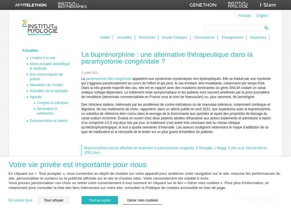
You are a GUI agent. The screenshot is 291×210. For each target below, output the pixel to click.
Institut (105, 37)
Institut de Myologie (41, 27)
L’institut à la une (42, 58)
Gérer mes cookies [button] (142, 200)
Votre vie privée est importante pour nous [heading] (78, 165)
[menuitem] (244, 15)
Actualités (124, 37)
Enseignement (233, 37)
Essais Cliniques (174, 37)
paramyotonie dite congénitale (109, 79)
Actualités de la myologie (49, 91)
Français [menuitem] (244, 16)
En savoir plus (20, 200)
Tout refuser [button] (54, 200)
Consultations (204, 37)
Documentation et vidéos (48, 121)
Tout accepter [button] (100, 200)
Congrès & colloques (52, 103)
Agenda (35, 97)
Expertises (258, 37)
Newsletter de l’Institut (46, 85)
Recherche (147, 37)
